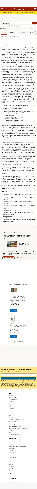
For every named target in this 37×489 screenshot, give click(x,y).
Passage (4, 32)
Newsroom (11, 407)
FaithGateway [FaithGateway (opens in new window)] (12, 441)
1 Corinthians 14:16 (7, 205)
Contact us (11, 423)
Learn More (19, 257)
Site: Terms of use (13, 432)
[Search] (34, 23)
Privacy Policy (12, 386)
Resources (12, 32)
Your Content (32, 32)
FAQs (10, 415)
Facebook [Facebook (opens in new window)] (11, 464)
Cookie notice (12, 430)
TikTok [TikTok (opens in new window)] (10, 470)
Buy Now (14, 310)
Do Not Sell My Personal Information (18, 428)
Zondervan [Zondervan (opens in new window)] (11, 456)
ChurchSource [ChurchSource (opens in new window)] (12, 444)
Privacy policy (12, 425)
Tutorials (11, 417)
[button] (35, 9)
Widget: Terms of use (14, 434)
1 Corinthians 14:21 (7, 210)
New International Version (11, 232)
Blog (10, 405)
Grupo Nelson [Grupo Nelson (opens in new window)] (12, 448)
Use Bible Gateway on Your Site (16, 419)
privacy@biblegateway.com (27, 386)
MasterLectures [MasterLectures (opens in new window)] (12, 457)
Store (10, 403)
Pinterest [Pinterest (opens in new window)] (11, 468)
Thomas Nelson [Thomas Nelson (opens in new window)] (12, 452)
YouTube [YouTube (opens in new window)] (11, 474)
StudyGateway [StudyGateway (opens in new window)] (12, 443)
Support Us (11, 408)
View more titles (18, 342)
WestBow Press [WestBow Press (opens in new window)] (12, 454)
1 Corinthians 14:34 (7, 212)
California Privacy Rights (15, 426)
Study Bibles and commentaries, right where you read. (19, 12)
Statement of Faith (13, 399)
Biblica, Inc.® (21, 236)
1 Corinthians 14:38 (7, 219)
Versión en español (13, 481)
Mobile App (11, 401)
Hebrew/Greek (21, 32)
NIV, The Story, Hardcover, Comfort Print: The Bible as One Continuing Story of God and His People (18, 326)
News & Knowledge (13, 397)
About (10, 395)
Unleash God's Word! (24, 244)
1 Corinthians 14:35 (7, 216)
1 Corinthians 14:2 (7, 194)
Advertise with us (13, 421)
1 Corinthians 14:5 (7, 198)
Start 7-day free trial (8, 257)
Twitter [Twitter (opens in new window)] (10, 472)
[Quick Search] (16, 23)
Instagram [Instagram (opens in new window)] (11, 466)
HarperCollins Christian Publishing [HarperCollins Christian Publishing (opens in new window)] (17, 446)
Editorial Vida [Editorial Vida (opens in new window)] (12, 450)
